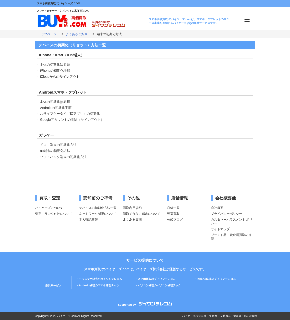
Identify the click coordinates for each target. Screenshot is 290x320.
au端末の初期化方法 (55, 151)
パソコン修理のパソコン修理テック (159, 285)
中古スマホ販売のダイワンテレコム (100, 278)
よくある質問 (132, 219)
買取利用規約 (132, 208)
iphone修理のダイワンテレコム (216, 278)
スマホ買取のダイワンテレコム (157, 278)
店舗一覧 (173, 208)
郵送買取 (173, 213)
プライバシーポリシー (226, 213)
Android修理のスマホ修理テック (99, 285)
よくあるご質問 (77, 34)
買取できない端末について (141, 213)
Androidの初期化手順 (55, 108)
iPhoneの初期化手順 (55, 70)
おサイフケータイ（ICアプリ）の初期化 (70, 113)
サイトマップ (220, 229)
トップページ (47, 34)
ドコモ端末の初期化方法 (58, 145)
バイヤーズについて (49, 208)
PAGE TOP (281, 306)
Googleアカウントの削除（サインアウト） (72, 119)
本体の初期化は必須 (55, 64)
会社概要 (217, 208)
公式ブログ (175, 219)
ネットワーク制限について (97, 213)
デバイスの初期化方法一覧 (97, 208)
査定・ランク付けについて (54, 213)
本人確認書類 (88, 219)
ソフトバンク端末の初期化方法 (63, 157)
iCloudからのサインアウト (59, 76)
